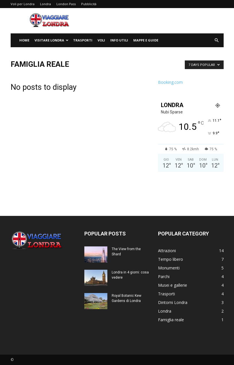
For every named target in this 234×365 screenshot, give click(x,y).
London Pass (66, 4)
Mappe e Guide (145, 40)
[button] (217, 40)
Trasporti (82, 40)
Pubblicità (88, 4)
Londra (45, 4)
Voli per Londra (23, 4)
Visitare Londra (52, 40)
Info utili (119, 40)
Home (24, 40)
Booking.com (170, 82)
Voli (101, 40)
